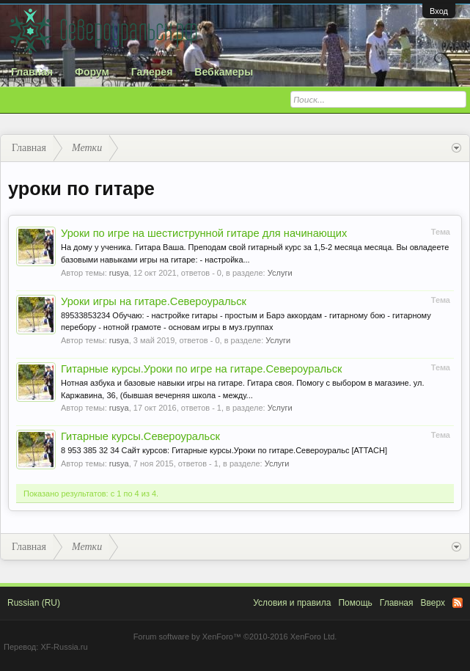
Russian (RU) (33, 603)
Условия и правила (292, 603)
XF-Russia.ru (63, 646)
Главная (32, 72)
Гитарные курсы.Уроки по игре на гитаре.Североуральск (201, 369)
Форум (92, 72)
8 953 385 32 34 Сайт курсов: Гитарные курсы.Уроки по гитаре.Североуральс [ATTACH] (224, 450)
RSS (457, 603)
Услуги (280, 272)
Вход (439, 11)
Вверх (433, 603)
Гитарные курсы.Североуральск (140, 436)
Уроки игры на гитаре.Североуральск (153, 301)
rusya (119, 272)
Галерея (152, 72)
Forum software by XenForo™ (235, 636)
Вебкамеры (223, 72)
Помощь (355, 603)
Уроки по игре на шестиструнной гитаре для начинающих (204, 233)
